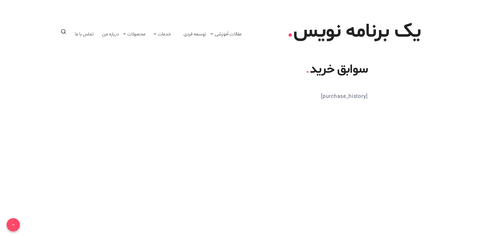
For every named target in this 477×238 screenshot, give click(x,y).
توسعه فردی (195, 34)
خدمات (164, 34)
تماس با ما (84, 34)
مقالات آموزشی (228, 34)
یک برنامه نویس (355, 32)
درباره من (110, 34)
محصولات (136, 34)
